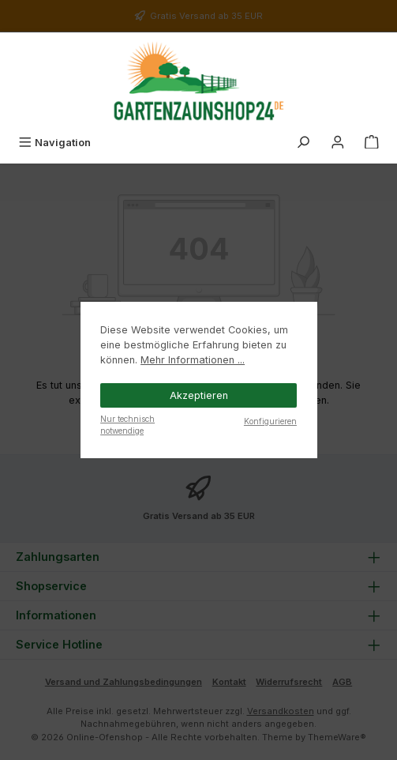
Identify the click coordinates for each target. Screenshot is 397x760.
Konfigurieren (270, 421)
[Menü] (54, 143)
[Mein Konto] (337, 143)
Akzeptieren (199, 395)
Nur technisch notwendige (127, 424)
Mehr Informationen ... (192, 360)
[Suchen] (303, 143)
